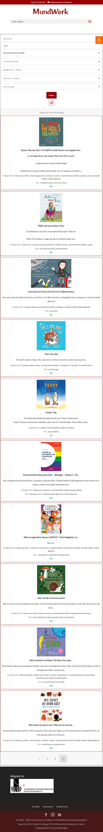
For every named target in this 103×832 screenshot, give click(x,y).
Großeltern (59, 307)
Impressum (48, 806)
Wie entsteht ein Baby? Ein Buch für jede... (51, 644)
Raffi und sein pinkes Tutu (51, 210)
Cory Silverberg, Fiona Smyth (53, 682)
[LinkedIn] (59, 815)
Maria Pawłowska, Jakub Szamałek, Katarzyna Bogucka (53, 617)
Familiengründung (75, 675)
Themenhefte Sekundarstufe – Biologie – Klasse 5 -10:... (51, 459)
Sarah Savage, (53, 369)
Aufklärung (37, 490)
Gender (57, 176)
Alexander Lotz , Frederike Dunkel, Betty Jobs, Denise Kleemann (53, 494)
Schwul (89, 176)
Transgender (64, 365)
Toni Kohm (53, 311)
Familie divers (44, 548)
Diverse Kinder (48, 245)
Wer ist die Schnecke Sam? (51, 582)
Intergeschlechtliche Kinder (80, 613)
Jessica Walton (53, 432)
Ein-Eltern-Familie (49, 675)
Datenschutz (62, 806)
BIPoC (26, 176)
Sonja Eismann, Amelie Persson (53, 744)
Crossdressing (36, 245)
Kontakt (35, 806)
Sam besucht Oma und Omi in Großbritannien (51, 276)
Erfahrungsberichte (37, 176)
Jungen (90, 245)
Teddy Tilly (51, 397)
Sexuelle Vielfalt (70, 307)
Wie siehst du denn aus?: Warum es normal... (51, 709)
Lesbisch (83, 176)
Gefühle (58, 245)
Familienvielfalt (30, 307)
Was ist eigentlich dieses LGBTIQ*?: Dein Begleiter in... (51, 521)
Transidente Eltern (86, 365)
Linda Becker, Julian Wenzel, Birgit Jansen (53, 555)
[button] (99, 40)
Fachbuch (50, 176)
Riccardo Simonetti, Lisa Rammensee (53, 248)
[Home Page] (51, 11)
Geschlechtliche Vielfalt (70, 176)
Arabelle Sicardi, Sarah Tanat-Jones (53, 183)
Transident (74, 365)
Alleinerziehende (25, 675)
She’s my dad (51, 338)
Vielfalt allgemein (54, 179)
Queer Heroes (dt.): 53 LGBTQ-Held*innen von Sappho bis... (51, 134)
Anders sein (19, 176)
